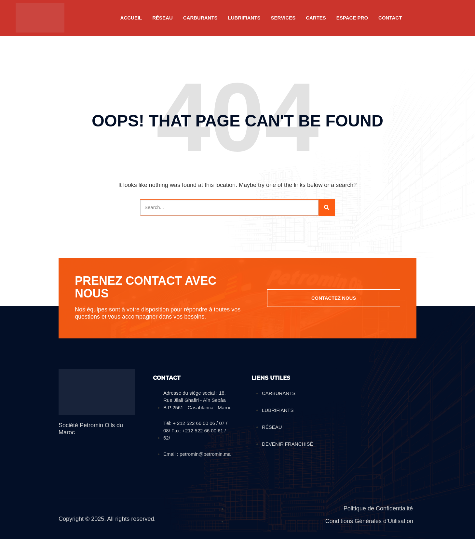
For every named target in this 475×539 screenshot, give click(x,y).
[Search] (327, 208)
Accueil (131, 17)
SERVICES (283, 17)
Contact (390, 17)
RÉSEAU (162, 17)
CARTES (316, 17)
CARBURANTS (200, 17)
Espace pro (352, 17)
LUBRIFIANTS (244, 17)
